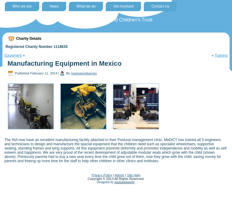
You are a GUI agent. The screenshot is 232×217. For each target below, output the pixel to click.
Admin (119, 175)
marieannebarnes (84, 73)
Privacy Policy (102, 175)
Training (220, 55)
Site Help (133, 175)
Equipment (13, 55)
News (54, 6)
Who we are (22, 6)
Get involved (123, 6)
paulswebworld (124, 182)
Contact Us (160, 6)
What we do (85, 6)
